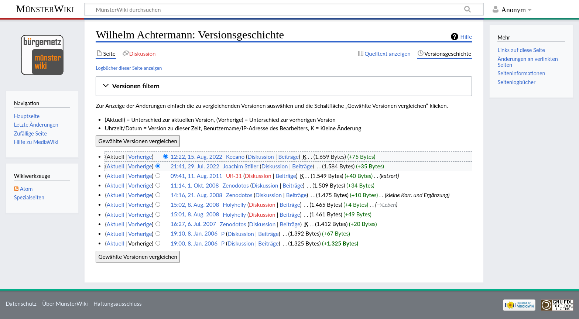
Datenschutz (21, 303)
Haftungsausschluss (117, 303)
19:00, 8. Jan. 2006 (194, 243)
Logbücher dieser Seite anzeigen (129, 68)
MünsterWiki (45, 8)
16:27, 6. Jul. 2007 (193, 224)
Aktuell (115, 166)
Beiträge (288, 156)
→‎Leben (386, 204)
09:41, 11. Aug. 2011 (196, 175)
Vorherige (140, 156)
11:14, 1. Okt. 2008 (195, 185)
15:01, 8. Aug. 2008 (195, 214)
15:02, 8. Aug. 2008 (195, 204)
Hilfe (466, 36)
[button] (284, 86)
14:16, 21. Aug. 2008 (196, 195)
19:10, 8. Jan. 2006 (194, 233)
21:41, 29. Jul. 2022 (195, 166)
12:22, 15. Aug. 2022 (196, 156)
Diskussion (260, 156)
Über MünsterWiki (65, 303)
